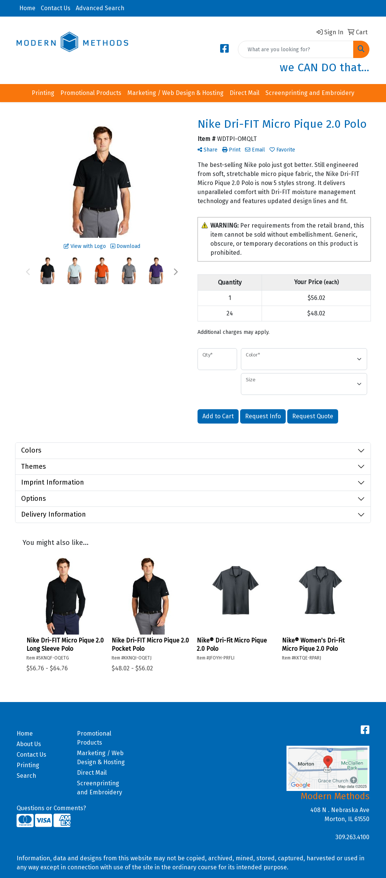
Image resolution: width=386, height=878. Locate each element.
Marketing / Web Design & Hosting (175, 92)
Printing (43, 92)
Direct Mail (244, 92)
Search (26, 775)
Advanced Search (100, 8)
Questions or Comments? (51, 808)
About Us (29, 744)
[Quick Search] (296, 49)
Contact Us (55, 8)
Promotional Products (90, 92)
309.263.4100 (352, 837)
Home (27, 8)
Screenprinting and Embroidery (309, 92)
